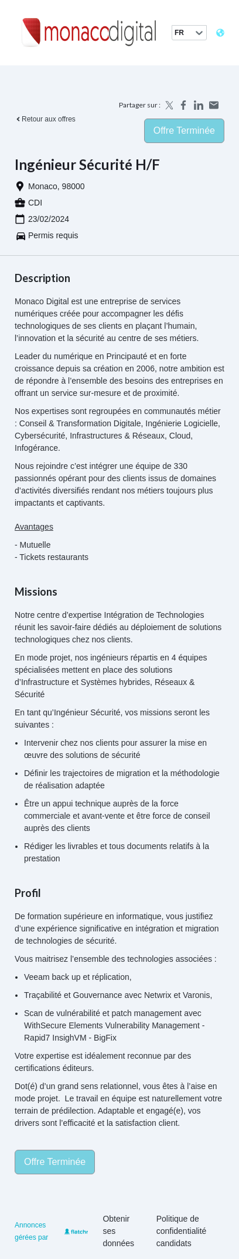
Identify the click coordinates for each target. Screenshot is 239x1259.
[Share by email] (213, 105)
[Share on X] (168, 105)
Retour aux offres (45, 119)
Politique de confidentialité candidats (181, 1231)
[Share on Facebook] (183, 105)
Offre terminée (184, 130)
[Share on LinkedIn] (198, 105)
